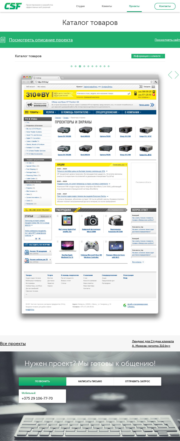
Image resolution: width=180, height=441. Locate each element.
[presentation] (42, 381)
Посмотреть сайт (167, 40)
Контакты (165, 6)
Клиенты (107, 6)
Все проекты (13, 343)
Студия (80, 6)
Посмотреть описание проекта (41, 40)
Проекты (134, 6)
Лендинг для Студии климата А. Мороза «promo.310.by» (153, 344)
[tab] (42, 381)
